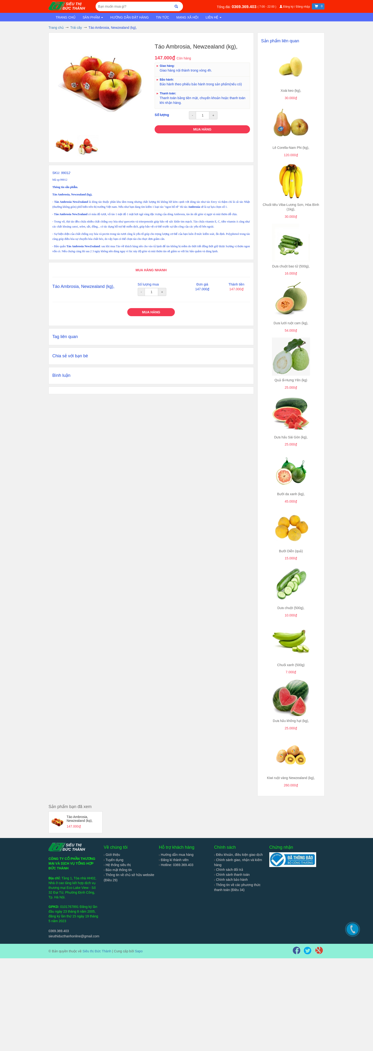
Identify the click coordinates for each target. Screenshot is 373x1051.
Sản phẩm (93, 17)
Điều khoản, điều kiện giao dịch (238, 855)
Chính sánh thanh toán (232, 875)
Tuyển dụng (113, 860)
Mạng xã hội (187, 17)
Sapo (139, 951)
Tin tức (162, 17)
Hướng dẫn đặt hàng (129, 17)
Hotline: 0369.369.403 (176, 865)
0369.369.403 (245, 7)
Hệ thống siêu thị (117, 865)
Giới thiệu (112, 855)
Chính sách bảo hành (231, 879)
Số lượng (162, 115)
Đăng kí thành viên (174, 860)
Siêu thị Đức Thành (97, 951)
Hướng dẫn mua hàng (176, 855)
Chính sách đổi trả (228, 870)
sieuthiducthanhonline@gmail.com (74, 936)
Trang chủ (65, 17)
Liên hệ (213, 17)
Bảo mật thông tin (118, 870)
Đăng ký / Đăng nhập (295, 6)
